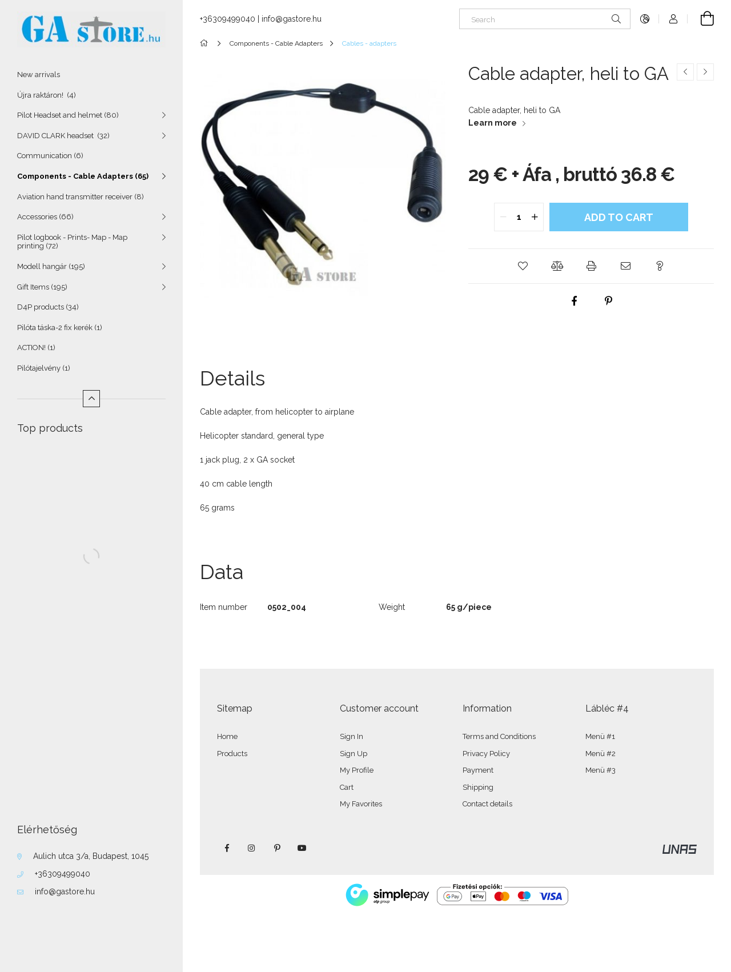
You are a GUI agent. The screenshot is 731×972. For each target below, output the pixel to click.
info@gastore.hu (65, 891)
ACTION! (36, 347)
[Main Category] (206, 43)
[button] (522, 266)
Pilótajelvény (43, 368)
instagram (252, 848)
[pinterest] (608, 301)
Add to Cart (618, 217)
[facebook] (574, 301)
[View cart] (701, 19)
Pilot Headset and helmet (68, 115)
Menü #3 (600, 770)
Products (232, 753)
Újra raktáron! (46, 95)
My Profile (356, 770)
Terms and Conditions (499, 736)
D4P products (48, 307)
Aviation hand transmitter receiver (80, 196)
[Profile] (673, 19)
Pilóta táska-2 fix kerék (59, 327)
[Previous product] (685, 72)
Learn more (492, 122)
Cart (347, 787)
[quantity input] (519, 217)
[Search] (544, 19)
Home (227, 736)
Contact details (487, 804)
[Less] (91, 398)
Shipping (478, 787)
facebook (226, 848)
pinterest (277, 848)
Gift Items (42, 287)
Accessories (45, 216)
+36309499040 (62, 873)
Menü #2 (600, 753)
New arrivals (38, 74)
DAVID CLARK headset (63, 135)
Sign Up (353, 753)
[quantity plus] (534, 217)
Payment (478, 770)
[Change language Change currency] (644, 19)
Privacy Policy (486, 753)
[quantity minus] (503, 217)
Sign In (351, 736)
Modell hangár (51, 266)
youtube (302, 848)
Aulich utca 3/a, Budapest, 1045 (90, 856)
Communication (50, 155)
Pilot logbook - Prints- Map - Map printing (72, 242)
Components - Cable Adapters (82, 176)
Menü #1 (600, 736)
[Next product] (705, 72)
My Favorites (361, 804)
